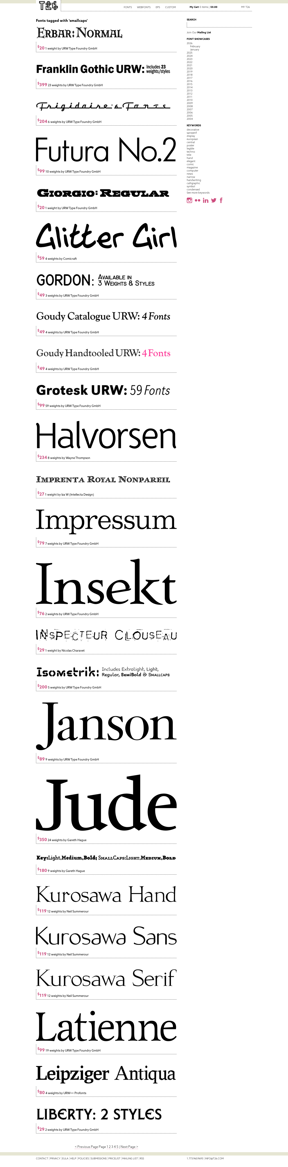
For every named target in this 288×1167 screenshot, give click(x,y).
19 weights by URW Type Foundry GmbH (69, 1050)
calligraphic (193, 183)
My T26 (245, 7)
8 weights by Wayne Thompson (63, 458)
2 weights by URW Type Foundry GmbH (68, 614)
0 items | (203, 7)
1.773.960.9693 (195, 1158)
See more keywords (198, 192)
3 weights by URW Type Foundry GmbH (68, 296)
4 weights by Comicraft (57, 259)
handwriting (194, 180)
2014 (190, 87)
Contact (42, 1158)
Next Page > (129, 1147)
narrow (191, 176)
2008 (190, 106)
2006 (190, 112)
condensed (193, 189)
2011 (189, 96)
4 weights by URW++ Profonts (61, 1093)
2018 (189, 74)
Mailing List (130, 1158)
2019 (189, 71)
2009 (190, 103)
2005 (190, 115)
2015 (189, 84)
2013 (189, 90)
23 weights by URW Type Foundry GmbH (70, 85)
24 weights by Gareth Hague (61, 840)
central (191, 142)
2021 (189, 65)
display (191, 136)
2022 (189, 62)
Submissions (99, 1158)
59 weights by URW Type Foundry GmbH (69, 406)
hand (190, 158)
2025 (189, 52)
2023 (189, 59)
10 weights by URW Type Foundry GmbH (69, 172)
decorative (193, 129)
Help (73, 1158)
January (194, 49)
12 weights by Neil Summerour (63, 911)
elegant (191, 161)
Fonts (128, 7)
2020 (190, 68)
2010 (190, 100)
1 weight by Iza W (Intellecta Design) (65, 495)
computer (192, 170)
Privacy (55, 1158)
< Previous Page (86, 1147)
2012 (189, 93)
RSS (142, 1158)
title (189, 154)
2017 (189, 77)
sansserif (192, 132)
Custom (170, 7)
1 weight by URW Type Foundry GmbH (67, 48)
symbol (191, 186)
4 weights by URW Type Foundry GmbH (68, 332)
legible (190, 148)
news (190, 173)
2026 (189, 43)
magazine (192, 167)
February (195, 46)
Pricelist (114, 1158)
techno (191, 151)
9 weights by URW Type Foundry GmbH (68, 759)
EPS (158, 7)
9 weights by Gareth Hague (61, 871)
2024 (190, 55)
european (192, 139)
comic (190, 164)
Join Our (199, 32)
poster (190, 145)
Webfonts (144, 7)
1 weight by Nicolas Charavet (61, 650)
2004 (190, 118)
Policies (83, 1158)
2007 (190, 109)
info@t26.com (214, 1158)
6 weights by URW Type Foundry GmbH (69, 122)
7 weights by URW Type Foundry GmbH (68, 544)
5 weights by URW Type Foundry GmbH (69, 687)
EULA (65, 1158)
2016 (189, 81)
